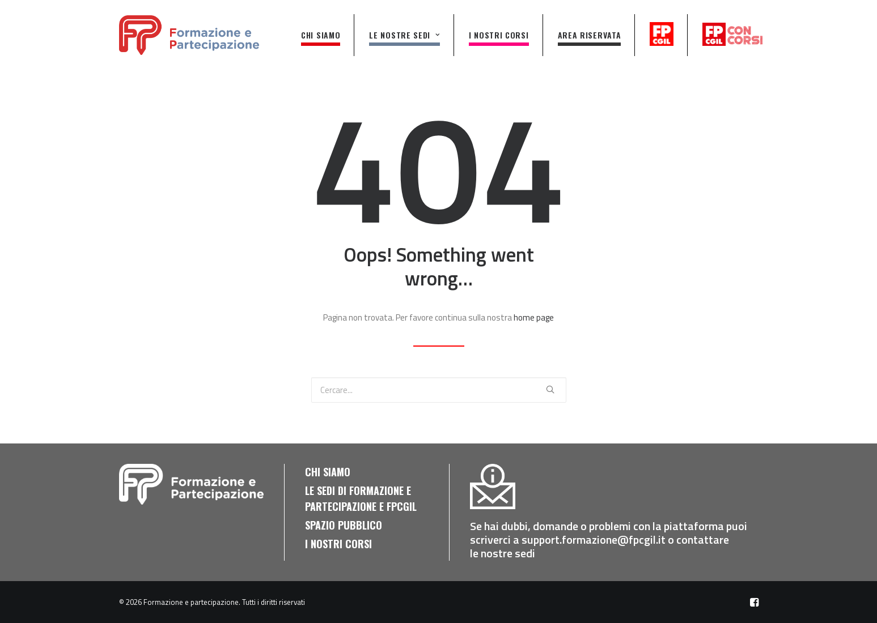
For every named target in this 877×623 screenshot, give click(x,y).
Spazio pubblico (343, 525)
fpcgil (663, 34)
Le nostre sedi (404, 35)
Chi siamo (320, 35)
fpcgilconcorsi (732, 34)
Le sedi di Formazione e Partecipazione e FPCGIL (361, 498)
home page (534, 317)
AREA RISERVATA (589, 35)
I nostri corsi (499, 35)
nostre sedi (509, 553)
